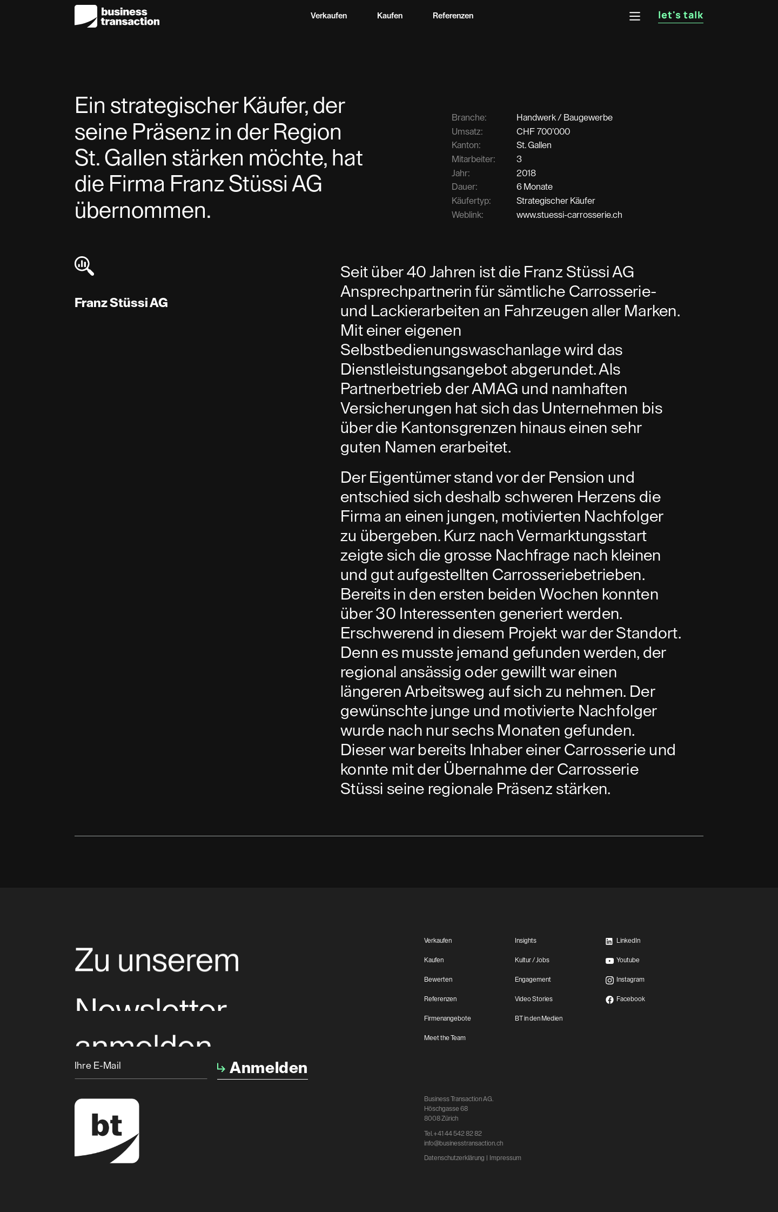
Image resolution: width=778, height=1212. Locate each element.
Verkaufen (329, 16)
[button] (635, 16)
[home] (117, 16)
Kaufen (390, 16)
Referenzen (453, 16)
